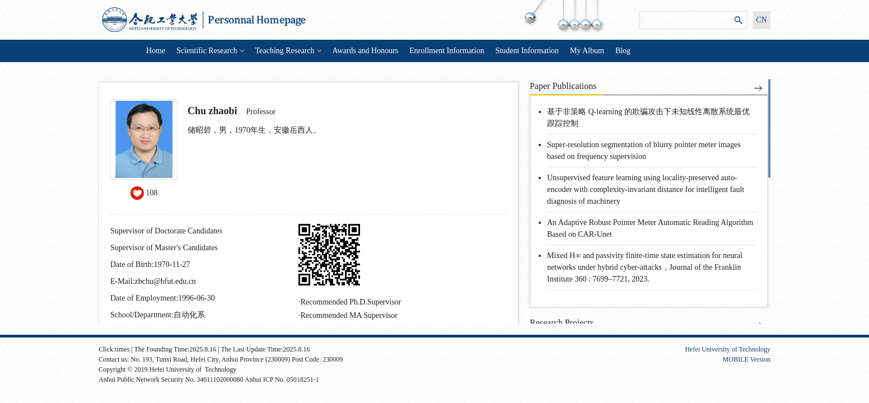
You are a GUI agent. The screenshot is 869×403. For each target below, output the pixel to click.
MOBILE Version (746, 359)
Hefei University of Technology (727, 349)
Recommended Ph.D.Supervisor (351, 302)
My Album (587, 50)
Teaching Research (288, 50)
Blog (622, 50)
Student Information (527, 50)
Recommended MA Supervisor (349, 315)
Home (155, 50)
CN (761, 20)
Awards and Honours (366, 50)
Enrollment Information (446, 50)
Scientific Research (210, 50)
